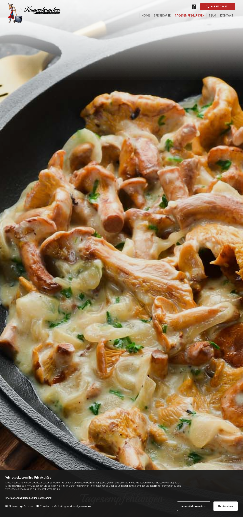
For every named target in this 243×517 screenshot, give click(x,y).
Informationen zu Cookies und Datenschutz (28, 498)
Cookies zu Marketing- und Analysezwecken (64, 506)
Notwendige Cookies (19, 506)
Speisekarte (162, 15)
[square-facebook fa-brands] (193, 7)
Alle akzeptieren (225, 506)
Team (212, 15)
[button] (217, 6)
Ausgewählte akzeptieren (193, 506)
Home (146, 15)
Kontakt (226, 15)
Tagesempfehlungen (190, 15)
